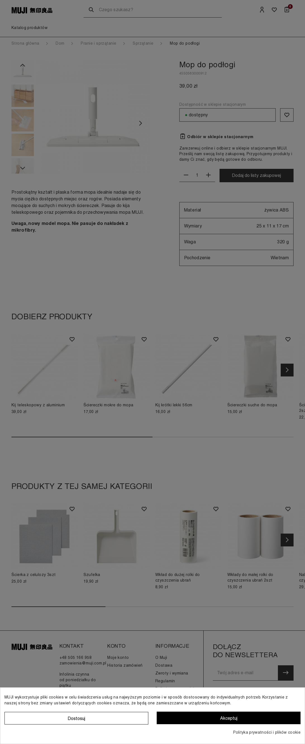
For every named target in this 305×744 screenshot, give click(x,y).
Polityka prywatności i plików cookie (267, 732)
